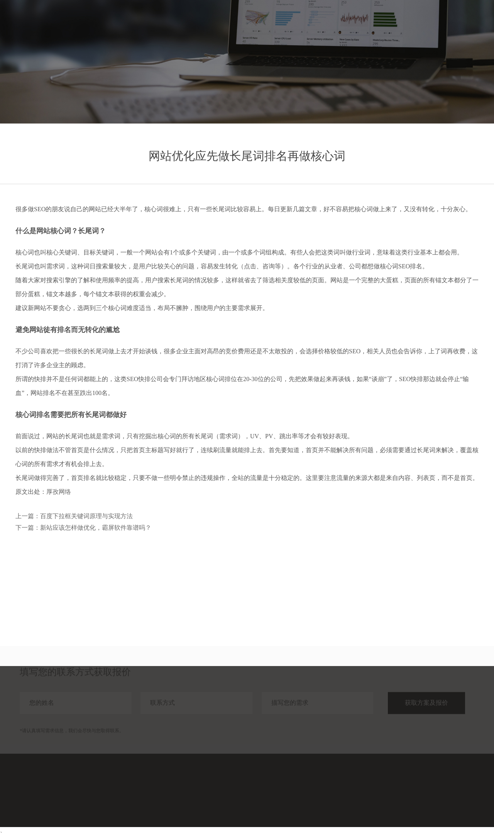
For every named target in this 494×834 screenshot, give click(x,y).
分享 (412, 22)
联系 (468, 22)
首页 (329, 22)
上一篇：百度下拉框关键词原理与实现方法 (74, 516)
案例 (385, 22)
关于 (440, 22)
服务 (357, 22)
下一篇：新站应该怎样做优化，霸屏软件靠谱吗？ (83, 527)
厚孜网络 (58, 491)
